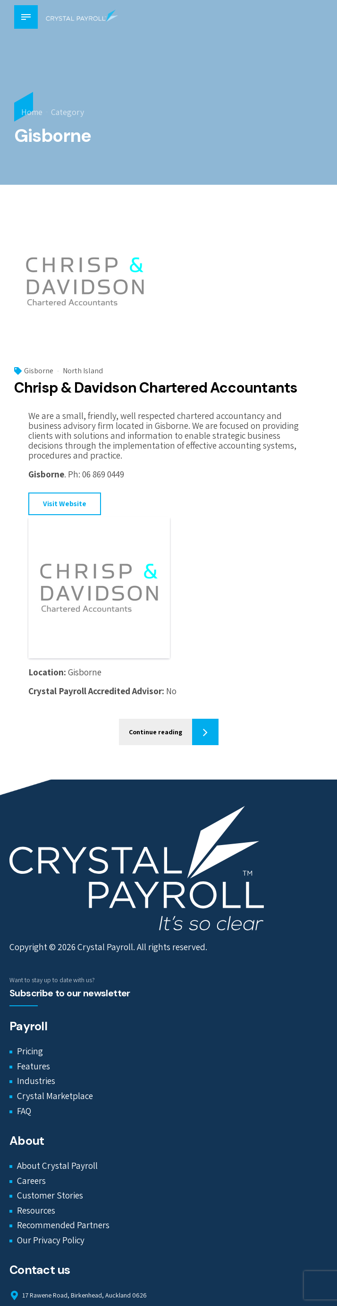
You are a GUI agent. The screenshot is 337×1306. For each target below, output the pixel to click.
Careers (31, 1181)
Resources (36, 1211)
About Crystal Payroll (57, 1166)
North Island (83, 371)
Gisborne (38, 371)
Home (31, 112)
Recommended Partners (63, 1225)
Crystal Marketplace (55, 1096)
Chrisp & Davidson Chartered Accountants (155, 388)
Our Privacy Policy (50, 1240)
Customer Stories (50, 1196)
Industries (36, 1081)
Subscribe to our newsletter (69, 993)
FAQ (24, 1111)
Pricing (30, 1051)
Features (33, 1066)
